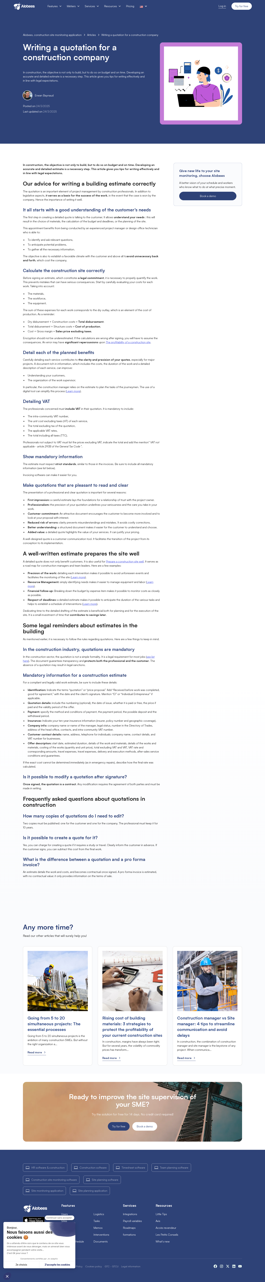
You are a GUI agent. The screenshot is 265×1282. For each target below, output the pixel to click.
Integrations (130, 1214)
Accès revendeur (166, 1227)
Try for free (241, 6)
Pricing (130, 6)
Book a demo (208, 196)
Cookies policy (93, 1266)
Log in (222, 6)
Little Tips (161, 1214)
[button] (54, 6)
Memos (98, 1227)
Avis (158, 1221)
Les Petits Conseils (167, 1234)
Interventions (101, 1234)
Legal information (130, 1266)
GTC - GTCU (111, 1266)
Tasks (96, 1221)
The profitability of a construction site (128, 342)
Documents (100, 1241)
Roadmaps (129, 1227)
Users (64, 1214)
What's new (163, 1241)
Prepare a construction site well (125, 561)
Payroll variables (132, 1221)
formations (129, 1234)
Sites (64, 1221)
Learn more (73, 391)
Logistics (98, 1214)
